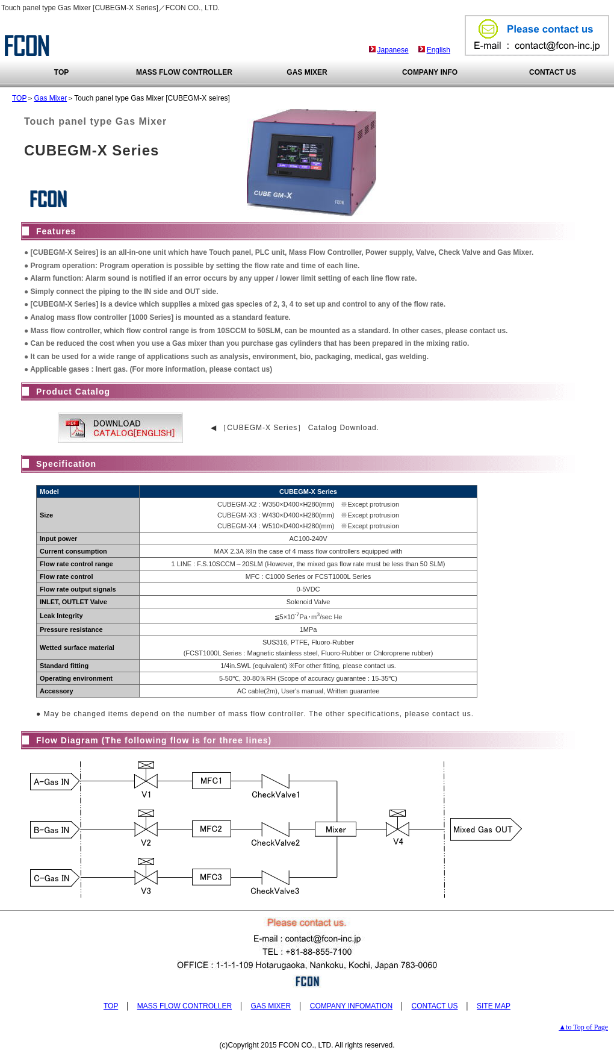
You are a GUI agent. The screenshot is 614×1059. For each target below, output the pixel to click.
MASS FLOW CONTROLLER (184, 72)
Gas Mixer (50, 98)
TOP (61, 72)
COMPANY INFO (429, 72)
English (438, 50)
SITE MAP (493, 1006)
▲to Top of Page (583, 1027)
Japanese (393, 50)
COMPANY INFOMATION (351, 1006)
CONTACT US (552, 72)
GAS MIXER (307, 72)
